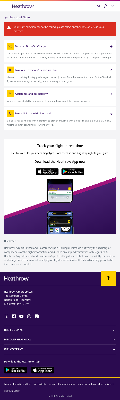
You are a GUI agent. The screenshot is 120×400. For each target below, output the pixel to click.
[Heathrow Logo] (23, 6)
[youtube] (21, 316)
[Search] (99, 6)
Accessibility (40, 384)
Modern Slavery (106, 384)
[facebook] (14, 316)
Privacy (7, 384)
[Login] (112, 6)
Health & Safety (12, 390)
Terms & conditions (22, 384)
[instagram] (29, 316)
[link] (60, 51)
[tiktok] (37, 316)
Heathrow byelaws (86, 384)
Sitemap (52, 384)
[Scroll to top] (108, 278)
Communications (66, 384)
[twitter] (6, 316)
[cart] (105, 6)
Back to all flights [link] (17, 18)
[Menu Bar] (6, 6)
